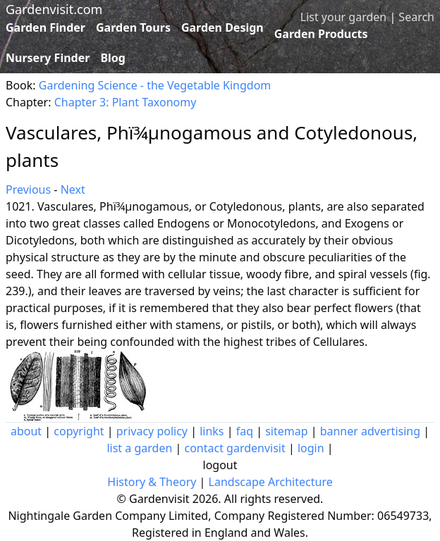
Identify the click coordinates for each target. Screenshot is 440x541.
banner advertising (370, 431)
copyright (79, 431)
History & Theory (151, 482)
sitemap (286, 431)
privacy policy (152, 431)
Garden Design (222, 27)
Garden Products (321, 34)
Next (73, 189)
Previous (28, 189)
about (26, 431)
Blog (113, 58)
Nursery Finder (48, 58)
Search (416, 17)
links (212, 431)
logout (220, 465)
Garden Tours (133, 27)
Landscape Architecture (271, 482)
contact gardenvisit (234, 448)
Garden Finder (45, 27)
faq (244, 431)
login (311, 448)
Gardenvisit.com (54, 9)
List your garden (343, 17)
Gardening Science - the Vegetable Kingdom (155, 85)
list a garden (139, 448)
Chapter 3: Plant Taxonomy (125, 102)
